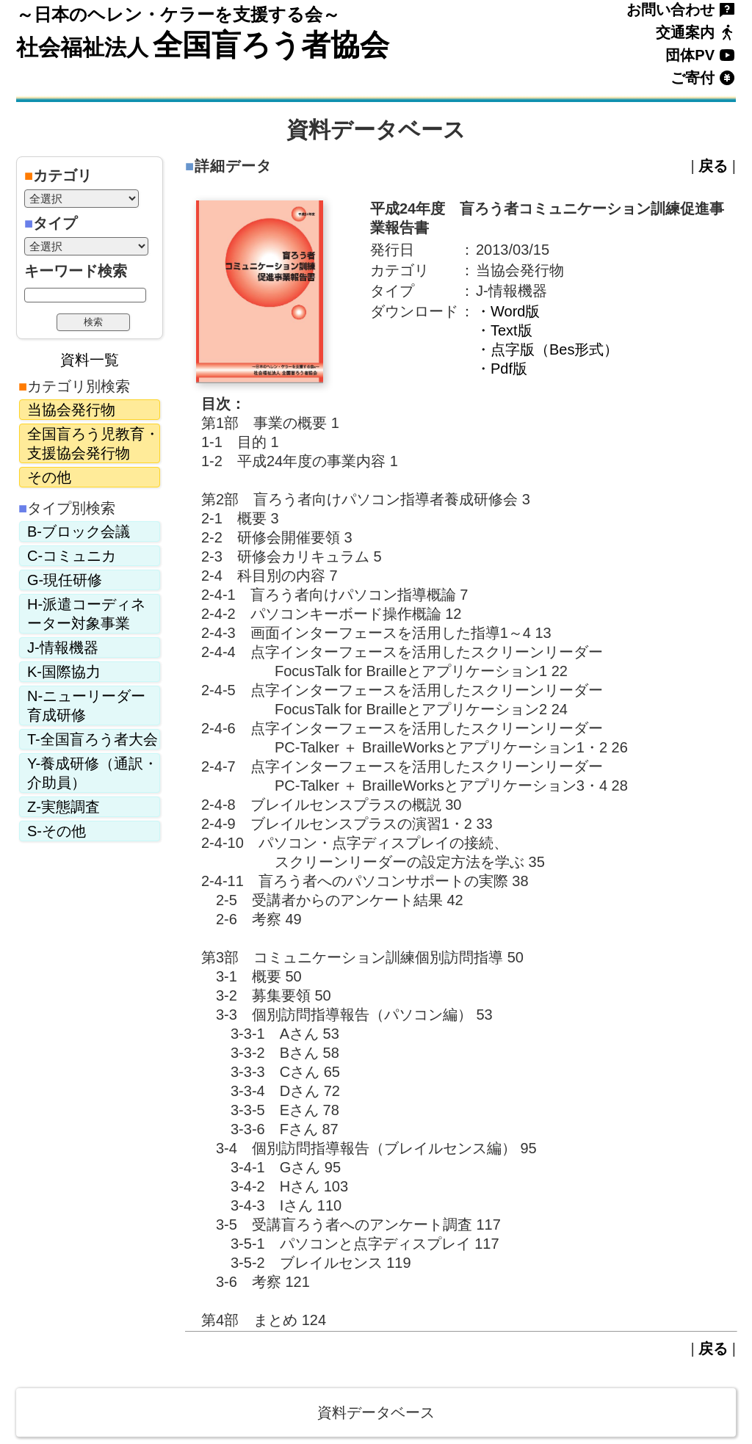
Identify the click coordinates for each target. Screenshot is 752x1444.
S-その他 (56, 831)
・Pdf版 (501, 368)
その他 (49, 477)
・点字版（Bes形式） (547, 349)
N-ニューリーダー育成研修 (86, 705)
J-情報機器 (62, 647)
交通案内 (685, 32)
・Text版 (504, 330)
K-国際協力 (64, 672)
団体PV (690, 55)
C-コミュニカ (71, 556)
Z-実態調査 (63, 807)
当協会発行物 (71, 410)
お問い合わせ (670, 9)
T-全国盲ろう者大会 (92, 739)
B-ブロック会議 (78, 531)
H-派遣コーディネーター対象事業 (86, 613)
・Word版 (508, 311)
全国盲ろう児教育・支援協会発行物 (93, 443)
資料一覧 (89, 360)
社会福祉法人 (82, 47)
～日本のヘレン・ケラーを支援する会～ (178, 14)
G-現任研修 (64, 580)
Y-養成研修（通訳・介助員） (92, 773)
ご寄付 (692, 78)
